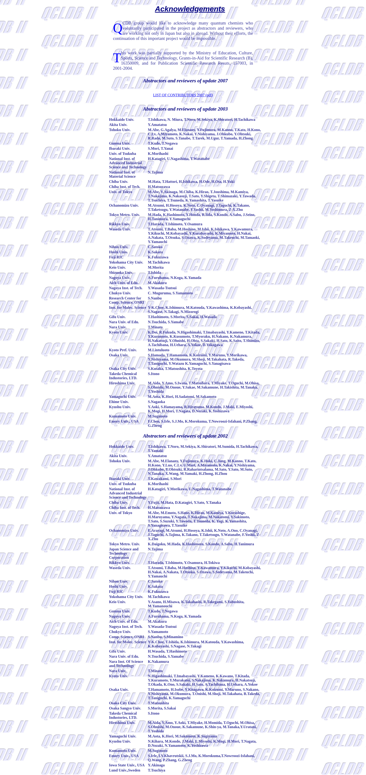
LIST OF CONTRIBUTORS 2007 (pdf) (183, 95)
